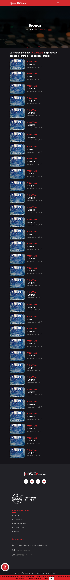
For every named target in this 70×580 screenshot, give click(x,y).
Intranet (15, 531)
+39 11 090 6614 (22, 555)
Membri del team (19, 523)
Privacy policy (18, 527)
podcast (34, 30)
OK (52, 578)
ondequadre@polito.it (21, 550)
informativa (44, 578)
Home (27, 30)
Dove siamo (17, 519)
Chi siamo (16, 515)
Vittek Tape (32, 61)
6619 (30, 555)
